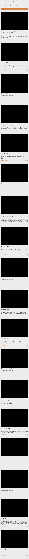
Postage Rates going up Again (6, 124)
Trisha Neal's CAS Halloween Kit (7, 428)
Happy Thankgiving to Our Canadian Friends (9, 368)
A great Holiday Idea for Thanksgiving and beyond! (10, 31)
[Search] (25, 1)
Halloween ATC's (4, 93)
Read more (26, 70)
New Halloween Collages (5, 489)
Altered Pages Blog (3, 5)
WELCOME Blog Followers (6, 277)
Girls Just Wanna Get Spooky (6, 215)
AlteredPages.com (10, 5)
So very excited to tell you (5, 457)
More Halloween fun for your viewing (7, 153)
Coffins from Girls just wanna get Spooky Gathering (10, 183)
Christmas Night (4, 518)
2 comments (5, 526)
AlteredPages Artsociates (7, 1)
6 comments (5, 465)
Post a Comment (5, 70)
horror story (3, 399)
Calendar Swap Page (4, 338)
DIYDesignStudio (16, 5)
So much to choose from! (5, 62)
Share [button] (2, 70)
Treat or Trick (3, 549)
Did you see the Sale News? (6, 246)
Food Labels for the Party (5, 309)
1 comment (5, 223)
